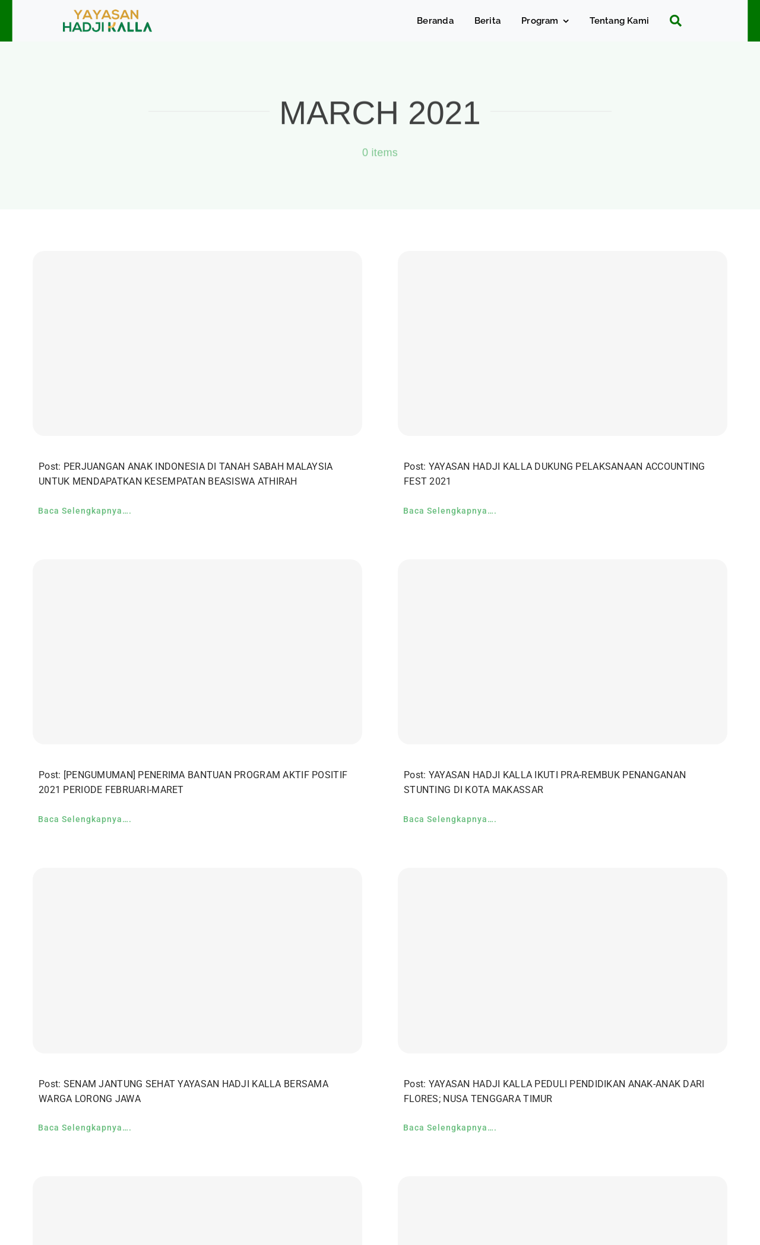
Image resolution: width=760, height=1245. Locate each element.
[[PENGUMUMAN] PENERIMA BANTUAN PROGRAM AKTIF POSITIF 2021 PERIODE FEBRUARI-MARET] (197, 651)
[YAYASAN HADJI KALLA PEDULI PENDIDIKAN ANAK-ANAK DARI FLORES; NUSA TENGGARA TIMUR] (562, 960)
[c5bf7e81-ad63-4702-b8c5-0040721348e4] (107, 15)
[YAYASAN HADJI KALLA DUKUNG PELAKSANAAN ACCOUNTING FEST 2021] (562, 343)
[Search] (671, 21)
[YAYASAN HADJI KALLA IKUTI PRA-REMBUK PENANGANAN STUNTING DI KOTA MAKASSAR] (562, 651)
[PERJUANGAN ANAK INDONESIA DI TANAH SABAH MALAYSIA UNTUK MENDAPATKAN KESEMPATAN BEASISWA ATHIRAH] (197, 343)
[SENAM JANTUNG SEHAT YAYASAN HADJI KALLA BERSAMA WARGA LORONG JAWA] (197, 960)
